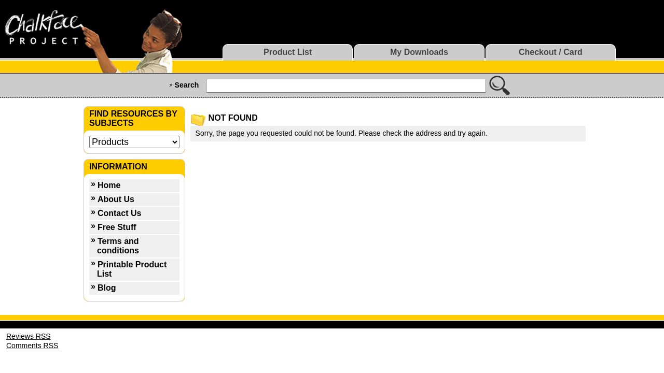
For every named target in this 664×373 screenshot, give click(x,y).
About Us (116, 199)
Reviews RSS (28, 336)
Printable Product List (132, 269)
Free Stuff (117, 227)
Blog (107, 287)
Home (109, 185)
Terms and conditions (118, 246)
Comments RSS (32, 345)
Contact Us (119, 213)
